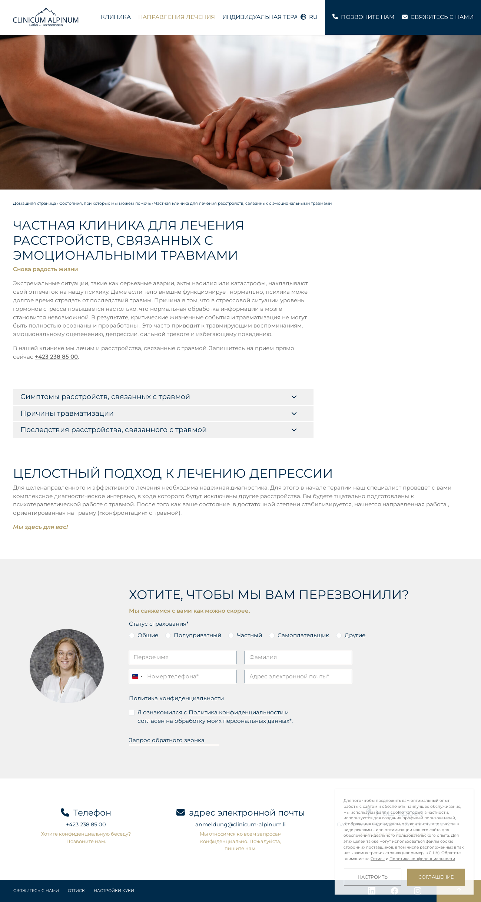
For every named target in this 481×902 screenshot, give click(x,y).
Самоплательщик (303, 635)
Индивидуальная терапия (266, 16)
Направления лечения (176, 16)
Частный (249, 635)
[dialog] (404, 842)
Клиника (116, 16)
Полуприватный (197, 635)
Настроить (373, 877)
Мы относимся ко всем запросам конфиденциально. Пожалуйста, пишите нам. (241, 841)
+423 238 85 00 (56, 356)
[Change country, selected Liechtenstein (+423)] (137, 676)
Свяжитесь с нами (36, 890)
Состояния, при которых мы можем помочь (105, 203)
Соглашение (436, 877)
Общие (147, 635)
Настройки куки (114, 890)
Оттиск (76, 890)
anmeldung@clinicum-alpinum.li (240, 824)
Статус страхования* (159, 623)
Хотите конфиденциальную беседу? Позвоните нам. (86, 837)
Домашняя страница (34, 203)
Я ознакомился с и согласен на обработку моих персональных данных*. (215, 716)
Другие (355, 635)
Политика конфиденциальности (176, 698)
